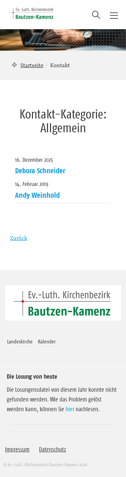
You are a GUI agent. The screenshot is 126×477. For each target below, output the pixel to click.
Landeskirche (20, 341)
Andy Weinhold (37, 195)
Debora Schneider (40, 170)
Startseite (31, 65)
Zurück (18, 238)
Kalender (47, 341)
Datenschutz (52, 449)
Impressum (17, 449)
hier (70, 409)
